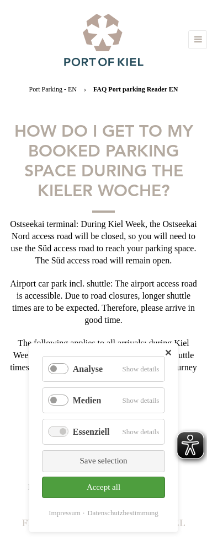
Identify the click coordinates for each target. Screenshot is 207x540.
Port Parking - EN (53, 89)
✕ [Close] (168, 353)
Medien (87, 400)
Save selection (103, 460)
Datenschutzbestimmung (122, 513)
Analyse (88, 369)
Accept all (103, 487)
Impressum (65, 513)
